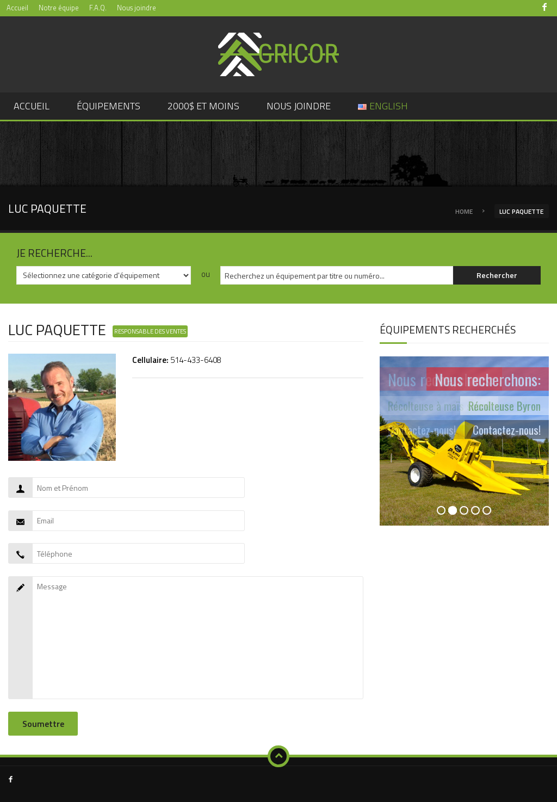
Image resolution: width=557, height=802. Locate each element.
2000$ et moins (203, 105)
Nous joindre (136, 7)
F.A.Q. (98, 7)
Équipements (108, 105)
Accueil (17, 7)
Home (464, 211)
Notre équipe (59, 7)
